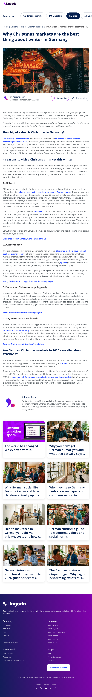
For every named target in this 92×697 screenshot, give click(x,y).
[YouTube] (46, 688)
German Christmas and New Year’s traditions (23, 344)
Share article (79, 98)
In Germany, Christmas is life (16, 138)
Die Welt (64, 363)
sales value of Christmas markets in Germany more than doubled (41, 377)
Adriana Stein (19, 97)
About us (6, 629)
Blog (73, 15)
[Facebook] (51, 688)
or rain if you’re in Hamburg (16, 330)
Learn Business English (56, 632)
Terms (54, 684)
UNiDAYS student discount (13, 660)
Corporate (7, 625)
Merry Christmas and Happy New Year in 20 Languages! (28, 281)
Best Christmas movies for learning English (22, 312)
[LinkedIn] (36, 688)
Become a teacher (58, 667)
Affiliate (50, 660)
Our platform (8, 654)
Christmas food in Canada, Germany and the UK (24, 238)
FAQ (49, 654)
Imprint (38, 684)
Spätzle (63, 262)
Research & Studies (10, 643)
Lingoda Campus (32, 15)
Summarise (60, 98)
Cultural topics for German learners (27, 27)
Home (5, 27)
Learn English (52, 629)
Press (5, 639)
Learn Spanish (53, 639)
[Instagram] (55, 688)
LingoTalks (56, 15)
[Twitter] (41, 688)
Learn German (53, 625)
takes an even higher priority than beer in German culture (44, 192)
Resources (7, 657)
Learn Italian (52, 643)
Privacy (46, 684)
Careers (6, 636)
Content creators (54, 657)
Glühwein (38, 211)
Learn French (52, 636)
